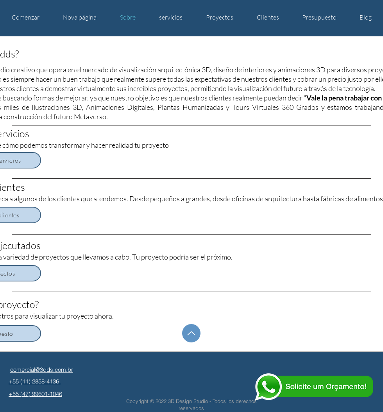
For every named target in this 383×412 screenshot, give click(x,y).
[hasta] (191, 333)
